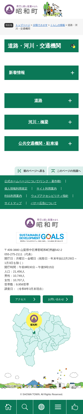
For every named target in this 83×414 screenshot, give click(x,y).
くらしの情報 (57, 25)
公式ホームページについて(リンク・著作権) (32, 181)
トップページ (22, 25)
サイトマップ (13, 203)
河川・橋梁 (38, 122)
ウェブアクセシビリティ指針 (49, 195)
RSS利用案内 (13, 195)
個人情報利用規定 (15, 188)
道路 (38, 100)
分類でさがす (40, 25)
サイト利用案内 (47, 188)
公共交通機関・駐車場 (38, 143)
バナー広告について (44, 203)
